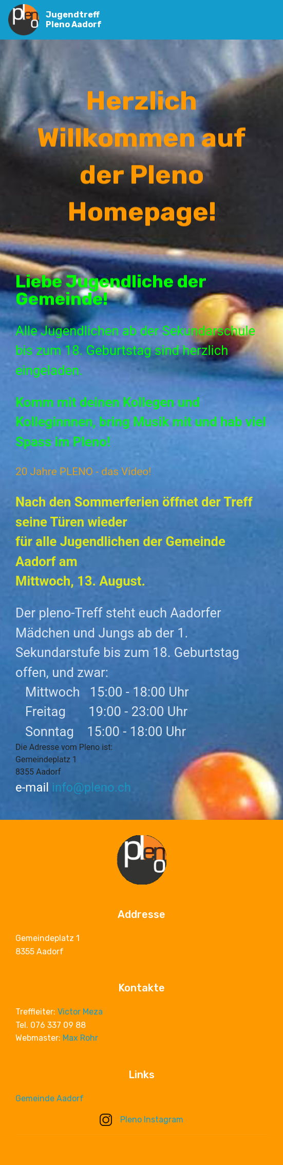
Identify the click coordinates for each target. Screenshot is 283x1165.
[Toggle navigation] (267, 17)
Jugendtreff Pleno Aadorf (74, 19)
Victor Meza (80, 1013)
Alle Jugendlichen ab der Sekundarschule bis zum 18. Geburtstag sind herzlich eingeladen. (135, 350)
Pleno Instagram (141, 1119)
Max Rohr (80, 1039)
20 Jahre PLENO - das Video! (83, 471)
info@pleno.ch (91, 787)
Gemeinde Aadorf (49, 1099)
